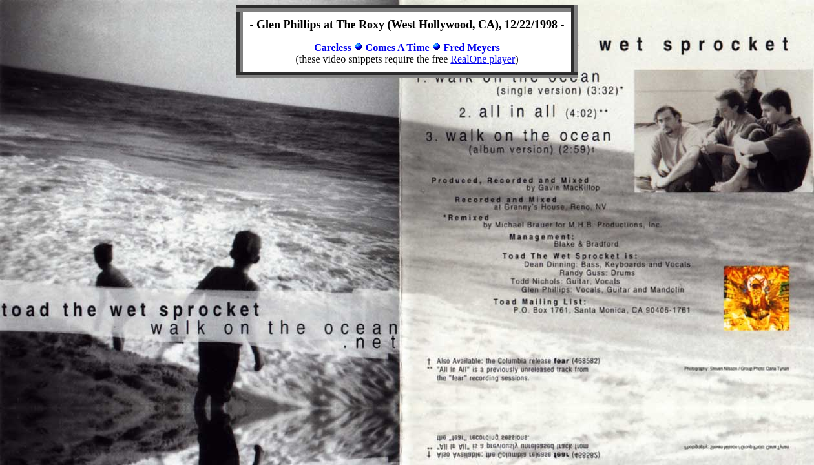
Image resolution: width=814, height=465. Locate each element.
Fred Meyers (472, 47)
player (500, 59)
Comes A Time (398, 47)
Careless (332, 47)
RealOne (468, 59)
